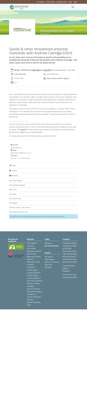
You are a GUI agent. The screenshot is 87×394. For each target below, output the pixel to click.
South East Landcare (34, 281)
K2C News (13, 194)
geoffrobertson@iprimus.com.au (22, 132)
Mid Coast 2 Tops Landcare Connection (33, 264)
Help (70, 2)
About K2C (13, 189)
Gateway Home (62, 2)
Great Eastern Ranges (17, 185)
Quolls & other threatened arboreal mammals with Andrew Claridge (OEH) (37, 216)
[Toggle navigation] (73, 7)
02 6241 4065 (19, 78)
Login (75, 2)
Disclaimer (66, 271)
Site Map (48, 267)
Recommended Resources (18, 212)
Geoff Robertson (53, 74)
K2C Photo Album (15, 181)
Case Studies (50, 2)
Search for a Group (52, 262)
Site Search (41, 2)
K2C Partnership (15, 198)
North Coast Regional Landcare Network (34, 256)
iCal (15, 83)
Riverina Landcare (33, 289)
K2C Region (13, 203)
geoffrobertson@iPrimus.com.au (21, 153)
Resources (48, 243)
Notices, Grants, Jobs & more (19, 207)
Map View (48, 265)
